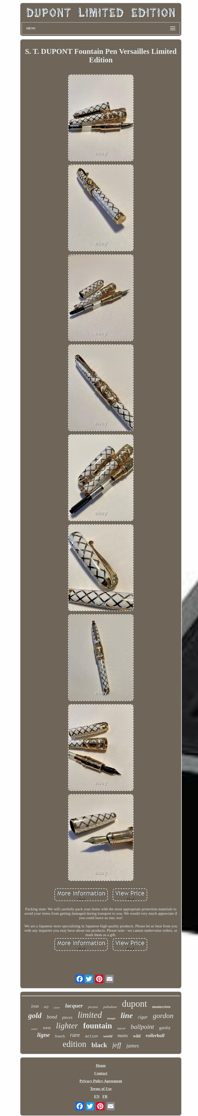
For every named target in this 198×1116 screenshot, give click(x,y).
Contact (101, 1073)
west (47, 1027)
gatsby (164, 1027)
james (132, 1046)
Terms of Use (101, 1089)
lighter (67, 1025)
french (60, 1036)
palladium (110, 1007)
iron (35, 1006)
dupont (134, 1004)
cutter (34, 1028)
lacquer (74, 1005)
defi (46, 1007)
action (91, 1036)
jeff (116, 1045)
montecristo (161, 1007)
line (127, 1015)
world (107, 1036)
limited (90, 1015)
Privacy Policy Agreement (100, 1081)
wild (137, 1036)
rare (75, 1035)
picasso (93, 1007)
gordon (163, 1016)
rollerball (155, 1035)
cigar (143, 1017)
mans (123, 1035)
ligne (43, 1034)
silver (57, 1007)
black (99, 1045)
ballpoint (142, 1026)
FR (105, 1096)
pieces (67, 1017)
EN (97, 1096)
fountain (97, 1025)
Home (101, 1065)
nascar (121, 1028)
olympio (111, 1018)
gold (35, 1015)
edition (74, 1044)
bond (52, 1017)
